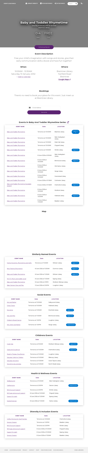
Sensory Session (12, 422)
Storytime (10, 310)
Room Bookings (58, 450)
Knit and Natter (11, 302)
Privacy (25, 450)
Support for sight (12, 396)
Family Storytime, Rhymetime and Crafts (19, 263)
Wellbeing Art (11, 381)
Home (6, 450)
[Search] (71, 3)
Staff (37, 450)
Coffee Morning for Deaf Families (17, 419)
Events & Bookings (10, 3)
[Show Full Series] (68, 122)
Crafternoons (11, 385)
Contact (31, 450)
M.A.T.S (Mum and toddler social (16, 279)
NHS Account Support (13, 390)
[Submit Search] (76, 3)
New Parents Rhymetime (15, 268)
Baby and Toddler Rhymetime (16, 132)
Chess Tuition (11, 305)
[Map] (44, 231)
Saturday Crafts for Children (15, 357)
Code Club (10, 344)
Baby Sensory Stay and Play (15, 285)
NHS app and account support (16, 393)
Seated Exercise (12, 401)
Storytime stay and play (14, 364)
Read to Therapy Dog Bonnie (15, 354)
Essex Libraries (79, 450)
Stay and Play (11, 316)
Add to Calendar (23, 77)
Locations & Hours (15, 450)
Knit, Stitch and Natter (13, 324)
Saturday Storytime (13, 361)
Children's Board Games (14, 320)
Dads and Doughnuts (13, 349)
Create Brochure (46, 450)
